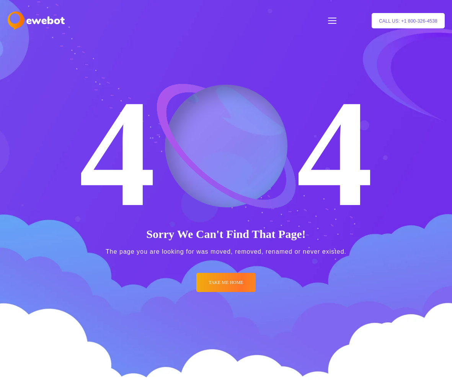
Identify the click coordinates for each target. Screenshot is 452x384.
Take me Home (226, 282)
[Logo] (36, 20)
